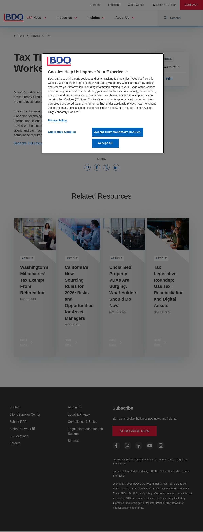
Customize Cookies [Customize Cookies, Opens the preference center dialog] (62, 131)
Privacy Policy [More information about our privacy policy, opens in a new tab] (57, 120)
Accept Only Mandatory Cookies (117, 131)
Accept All (105, 143)
